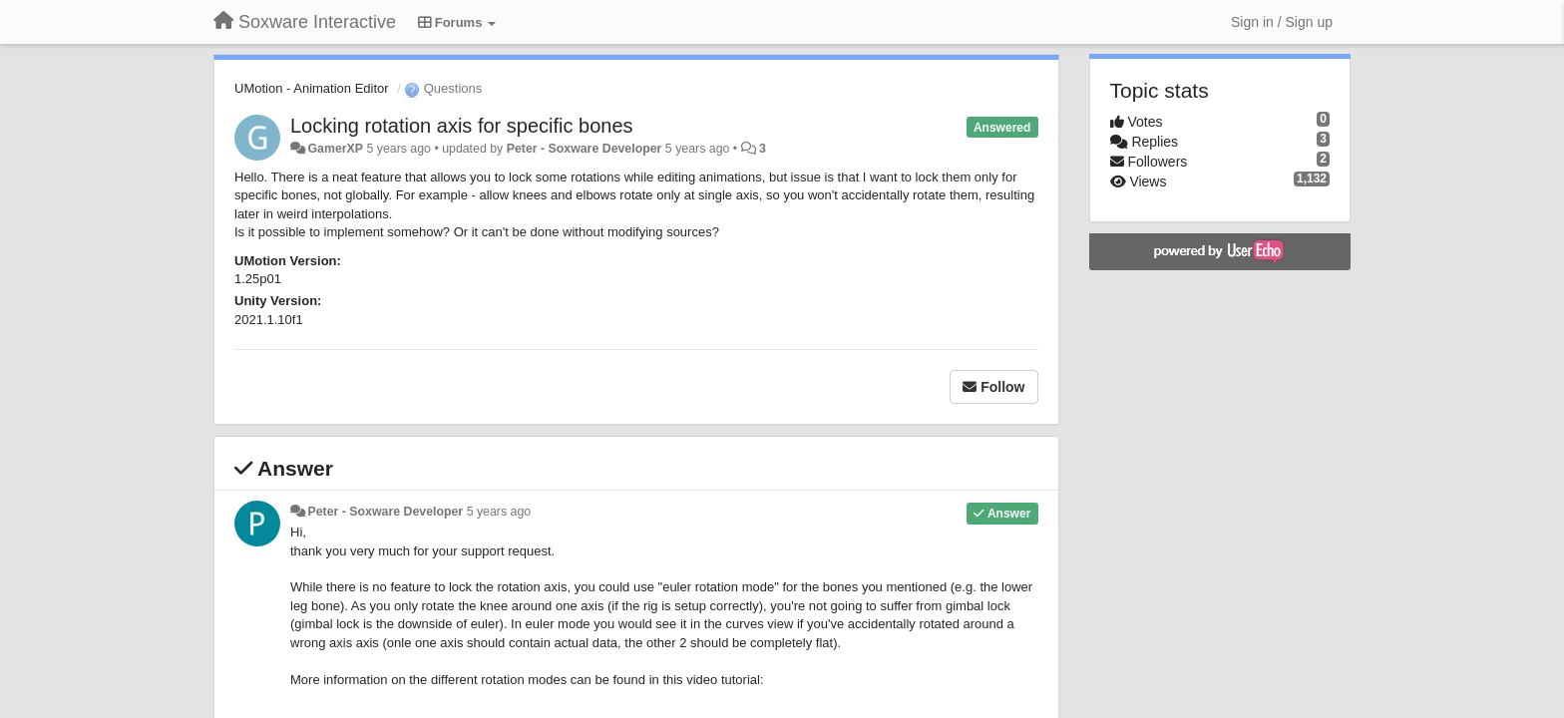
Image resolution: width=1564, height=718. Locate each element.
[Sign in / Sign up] (1282, 22)
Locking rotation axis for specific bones (461, 126)
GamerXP (335, 149)
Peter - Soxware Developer (584, 149)
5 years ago (499, 512)
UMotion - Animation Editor (311, 88)
